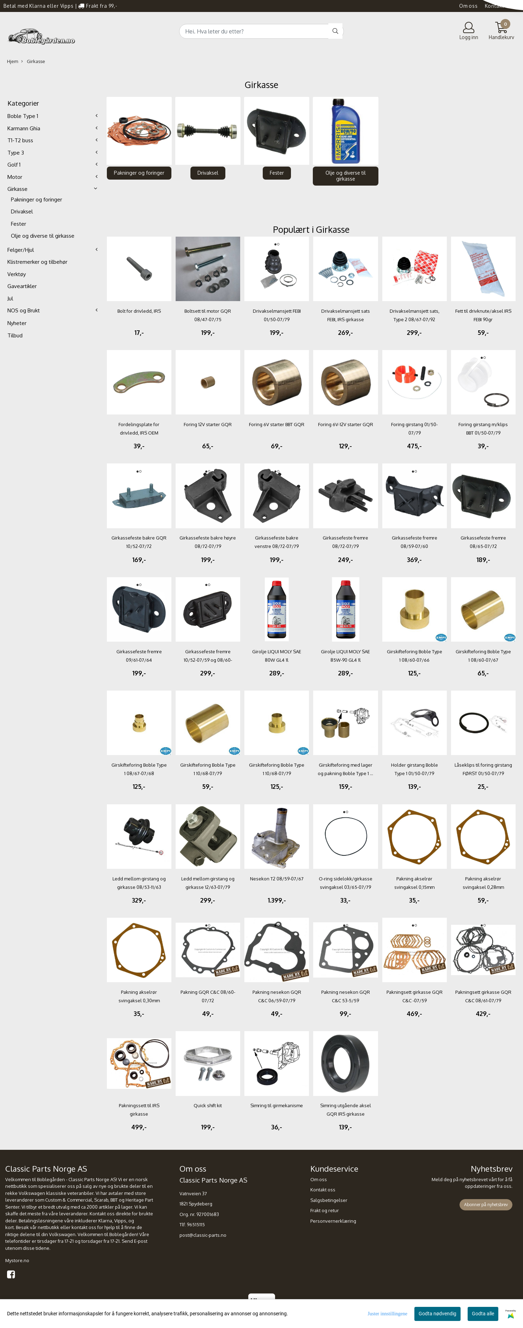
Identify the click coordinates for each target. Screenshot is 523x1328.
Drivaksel (22, 211)
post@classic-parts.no (203, 1235)
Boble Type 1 (22, 116)
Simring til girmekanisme (276, 1105)
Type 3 (15, 152)
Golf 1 (13, 164)
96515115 (196, 1224)
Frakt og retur (324, 1210)
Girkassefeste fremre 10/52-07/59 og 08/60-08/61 (208, 660)
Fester (18, 223)
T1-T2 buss (20, 140)
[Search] (261, 31)
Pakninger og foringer (36, 199)
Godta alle (483, 1313)
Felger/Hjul (20, 250)
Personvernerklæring (333, 1221)
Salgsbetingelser (328, 1200)
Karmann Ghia (23, 128)
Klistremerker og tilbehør (37, 261)
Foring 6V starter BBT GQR (276, 424)
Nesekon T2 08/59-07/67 (277, 878)
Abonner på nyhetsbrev (486, 1204)
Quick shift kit (208, 1105)
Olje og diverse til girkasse (42, 235)
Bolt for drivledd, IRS (139, 311)
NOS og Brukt (23, 310)
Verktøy (16, 274)
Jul (10, 298)
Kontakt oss (499, 6)
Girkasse (33, 61)
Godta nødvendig (437, 1313)
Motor (14, 177)
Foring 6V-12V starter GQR (345, 424)
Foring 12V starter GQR (208, 424)
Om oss (468, 6)
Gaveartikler (22, 286)
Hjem (12, 61)
